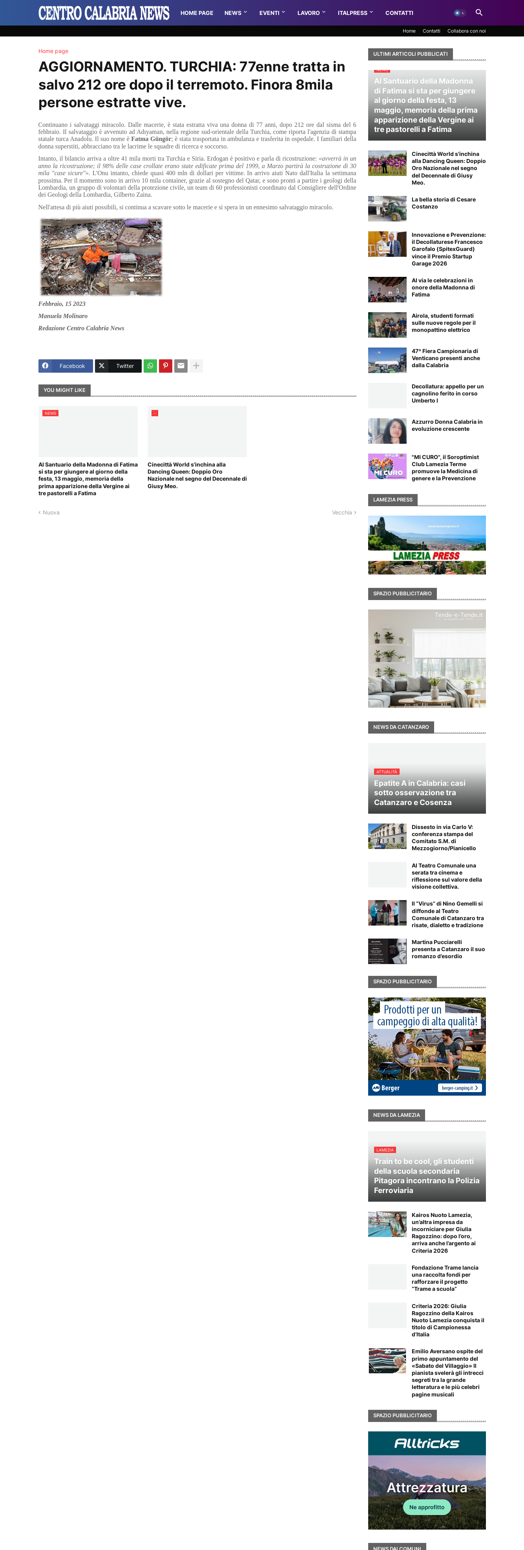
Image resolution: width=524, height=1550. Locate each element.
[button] (460, 13)
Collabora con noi (466, 31)
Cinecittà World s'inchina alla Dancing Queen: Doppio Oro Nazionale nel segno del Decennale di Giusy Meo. (197, 475)
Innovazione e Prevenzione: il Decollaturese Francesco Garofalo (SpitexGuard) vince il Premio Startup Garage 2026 (449, 249)
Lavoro (309, 12)
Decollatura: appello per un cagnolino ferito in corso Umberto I (448, 393)
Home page (53, 51)
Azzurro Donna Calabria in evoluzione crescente (447, 425)
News (233, 12)
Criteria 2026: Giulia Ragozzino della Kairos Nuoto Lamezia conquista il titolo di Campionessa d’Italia (448, 1320)
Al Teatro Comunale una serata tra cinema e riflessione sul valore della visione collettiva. (447, 876)
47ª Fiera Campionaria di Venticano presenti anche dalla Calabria (446, 358)
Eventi (269, 12)
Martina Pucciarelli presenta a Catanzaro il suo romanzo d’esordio (448, 949)
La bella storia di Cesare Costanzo (444, 203)
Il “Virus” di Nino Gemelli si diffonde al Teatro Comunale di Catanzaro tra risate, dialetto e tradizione (448, 914)
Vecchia (342, 512)
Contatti (399, 12)
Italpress (352, 12)
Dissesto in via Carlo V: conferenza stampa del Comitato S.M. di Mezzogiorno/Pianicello (444, 837)
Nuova (51, 512)
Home (409, 31)
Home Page (197, 12)
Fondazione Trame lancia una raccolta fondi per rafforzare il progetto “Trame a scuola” (445, 1278)
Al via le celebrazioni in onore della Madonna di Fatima (443, 287)
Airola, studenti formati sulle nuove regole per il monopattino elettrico (444, 322)
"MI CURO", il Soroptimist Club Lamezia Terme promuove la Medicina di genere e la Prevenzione (445, 468)
